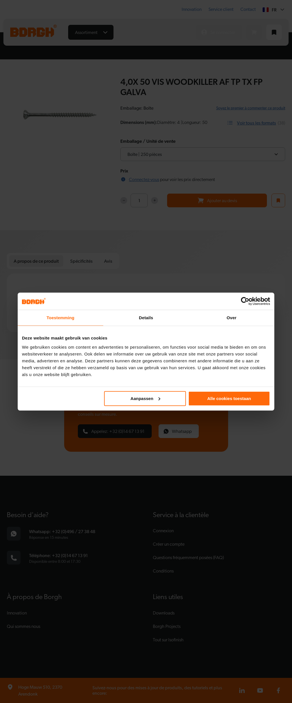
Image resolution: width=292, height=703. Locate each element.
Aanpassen (145, 398)
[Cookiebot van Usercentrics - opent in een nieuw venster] (245, 301)
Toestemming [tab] (60, 317)
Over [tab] (232, 317)
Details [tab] (146, 317)
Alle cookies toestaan (229, 398)
